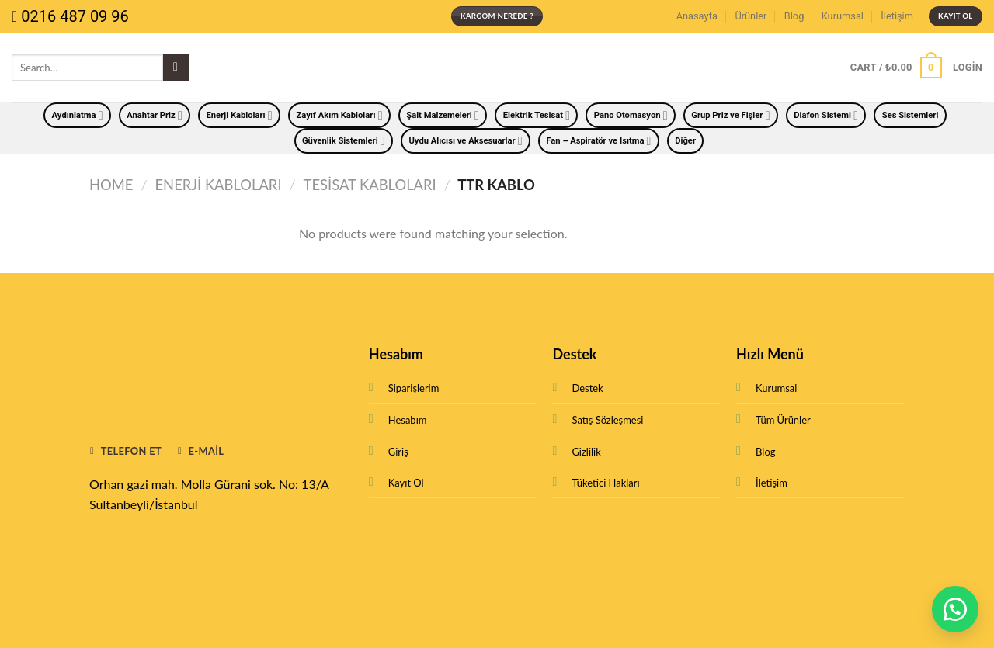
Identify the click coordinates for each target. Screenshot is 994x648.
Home (111, 184)
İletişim (897, 16)
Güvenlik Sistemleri (343, 140)
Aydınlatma (77, 115)
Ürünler (750, 16)
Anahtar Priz (154, 115)
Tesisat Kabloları (370, 184)
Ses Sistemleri (910, 115)
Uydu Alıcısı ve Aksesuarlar (465, 140)
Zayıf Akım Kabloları (339, 115)
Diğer (685, 141)
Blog (794, 16)
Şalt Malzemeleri (442, 115)
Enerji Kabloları (240, 115)
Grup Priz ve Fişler (730, 115)
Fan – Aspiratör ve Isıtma (598, 140)
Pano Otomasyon (631, 115)
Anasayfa (697, 16)
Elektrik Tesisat (536, 115)
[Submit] (176, 67)
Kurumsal (843, 16)
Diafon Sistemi (826, 115)
